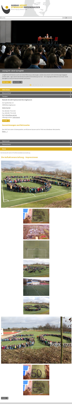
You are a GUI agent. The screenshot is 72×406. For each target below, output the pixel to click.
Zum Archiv (16, 82)
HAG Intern (6, 90)
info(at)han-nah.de (11, 115)
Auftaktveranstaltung (24, 153)
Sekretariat (16, 117)
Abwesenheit (6, 93)
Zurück (4, 398)
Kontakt (5, 121)
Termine (5, 96)
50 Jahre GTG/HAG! (12, 153)
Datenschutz (6, 144)
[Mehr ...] (4, 132)
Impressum (5, 141)
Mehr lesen (6, 82)
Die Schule (3, 153)
